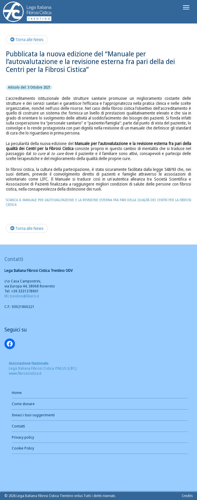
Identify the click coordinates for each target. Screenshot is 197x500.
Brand (27, 12)
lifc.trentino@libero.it (21, 296)
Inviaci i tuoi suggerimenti (33, 414)
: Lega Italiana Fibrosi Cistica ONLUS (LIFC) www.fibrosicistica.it (43, 368)
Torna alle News (27, 39)
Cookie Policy (23, 448)
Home (17, 392)
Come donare (23, 403)
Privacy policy (23, 437)
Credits (187, 495)
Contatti (18, 426)
